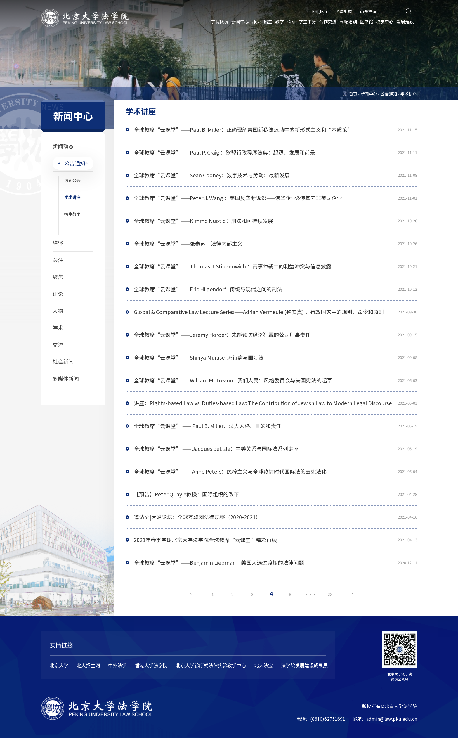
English (319, 11)
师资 (256, 21)
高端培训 (348, 21)
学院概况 (219, 21)
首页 (353, 94)
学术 (58, 327)
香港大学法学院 (151, 665)
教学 (279, 21)
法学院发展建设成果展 (304, 665)
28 (331, 594)
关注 (58, 260)
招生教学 (72, 214)
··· (311, 594)
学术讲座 (72, 197)
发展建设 (405, 21)
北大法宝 (263, 665)
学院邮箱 (343, 11)
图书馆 (366, 21)
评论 (58, 293)
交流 (58, 344)
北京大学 (59, 665)
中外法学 (117, 665)
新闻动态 (63, 146)
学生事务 (307, 21)
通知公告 (72, 180)
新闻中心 (240, 21)
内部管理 (368, 11)
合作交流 (327, 21)
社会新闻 (63, 361)
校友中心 (384, 21)
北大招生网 (88, 665)
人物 (58, 310)
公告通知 (74, 163)
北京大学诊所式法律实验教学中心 (211, 665)
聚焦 (58, 276)
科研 (291, 21)
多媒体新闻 (66, 378)
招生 (267, 21)
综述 (58, 243)
